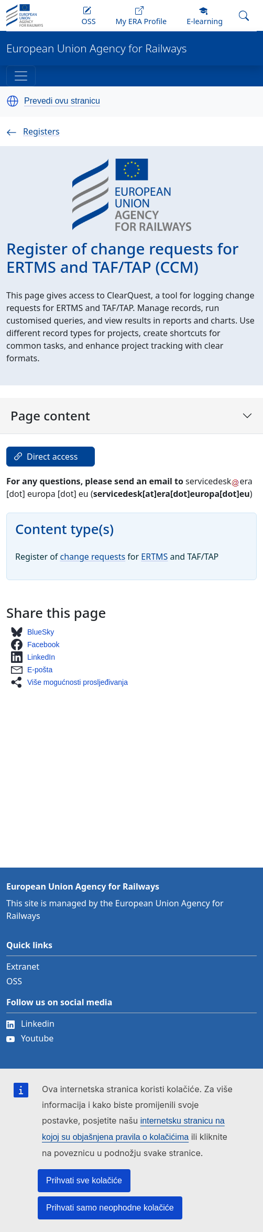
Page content (131, 415)
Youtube (29, 1038)
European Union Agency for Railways (96, 48)
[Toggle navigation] (21, 75)
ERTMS (154, 556)
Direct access (44, 456)
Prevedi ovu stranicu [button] (62, 101)
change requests (93, 556)
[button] (12, 101)
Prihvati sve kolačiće (84, 1180)
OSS (14, 981)
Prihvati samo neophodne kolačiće (110, 1207)
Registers (33, 131)
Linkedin (30, 1023)
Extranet (22, 966)
